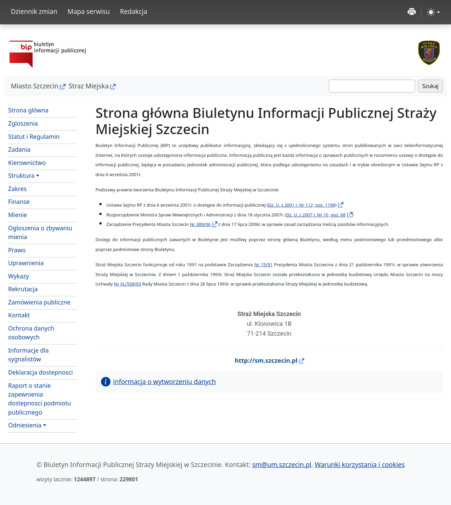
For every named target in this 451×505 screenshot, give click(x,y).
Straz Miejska (88, 85)
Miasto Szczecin (34, 85)
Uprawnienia (26, 263)
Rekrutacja (23, 289)
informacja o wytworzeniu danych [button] (158, 381)
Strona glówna (28, 110)
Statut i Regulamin (42, 136)
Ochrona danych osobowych (31, 332)
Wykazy (18, 276)
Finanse (19, 201)
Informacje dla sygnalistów (28, 354)
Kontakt (19, 315)
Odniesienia (24, 425)
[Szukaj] (372, 86)
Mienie (42, 214)
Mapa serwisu (88, 11)
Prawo (17, 250)
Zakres (42, 188)
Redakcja (133, 11)
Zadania (42, 149)
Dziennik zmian (34, 11)
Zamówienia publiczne (39, 302)
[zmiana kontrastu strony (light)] (433, 12)
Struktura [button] (21, 175)
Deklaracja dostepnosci (40, 372)
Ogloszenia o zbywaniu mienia (40, 232)
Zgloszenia (42, 123)
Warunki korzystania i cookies (360, 464)
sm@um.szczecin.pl (281, 464)
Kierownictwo (27, 163)
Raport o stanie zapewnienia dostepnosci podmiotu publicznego (39, 398)
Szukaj (430, 86)
